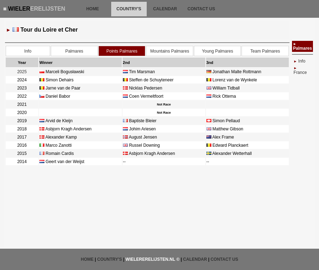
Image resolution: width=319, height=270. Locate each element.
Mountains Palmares (169, 51)
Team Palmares (265, 51)
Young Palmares (217, 51)
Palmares (74, 51)
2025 (22, 71)
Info (27, 51)
